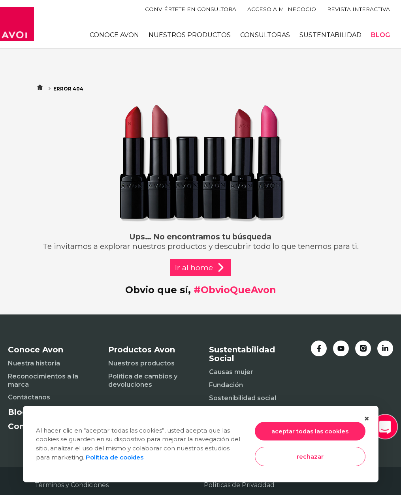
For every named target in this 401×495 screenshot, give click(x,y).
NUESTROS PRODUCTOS (190, 35)
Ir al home (200, 267)
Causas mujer (231, 372)
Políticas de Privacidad (239, 485)
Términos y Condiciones (72, 485)
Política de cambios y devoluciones (142, 380)
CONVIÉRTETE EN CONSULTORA (190, 9)
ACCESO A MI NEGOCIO (281, 9)
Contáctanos (29, 397)
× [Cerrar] (366, 418)
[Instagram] (363, 348)
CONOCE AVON (114, 35)
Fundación (226, 385)
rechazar (310, 456)
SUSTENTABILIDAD (330, 35)
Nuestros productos (141, 363)
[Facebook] (319, 348)
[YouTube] (341, 348)
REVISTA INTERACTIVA (358, 9)
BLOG (380, 35)
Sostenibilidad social (242, 398)
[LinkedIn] (385, 348)
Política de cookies (114, 457)
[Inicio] (17, 24)
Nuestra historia (34, 363)
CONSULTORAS (265, 35)
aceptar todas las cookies (309, 431)
